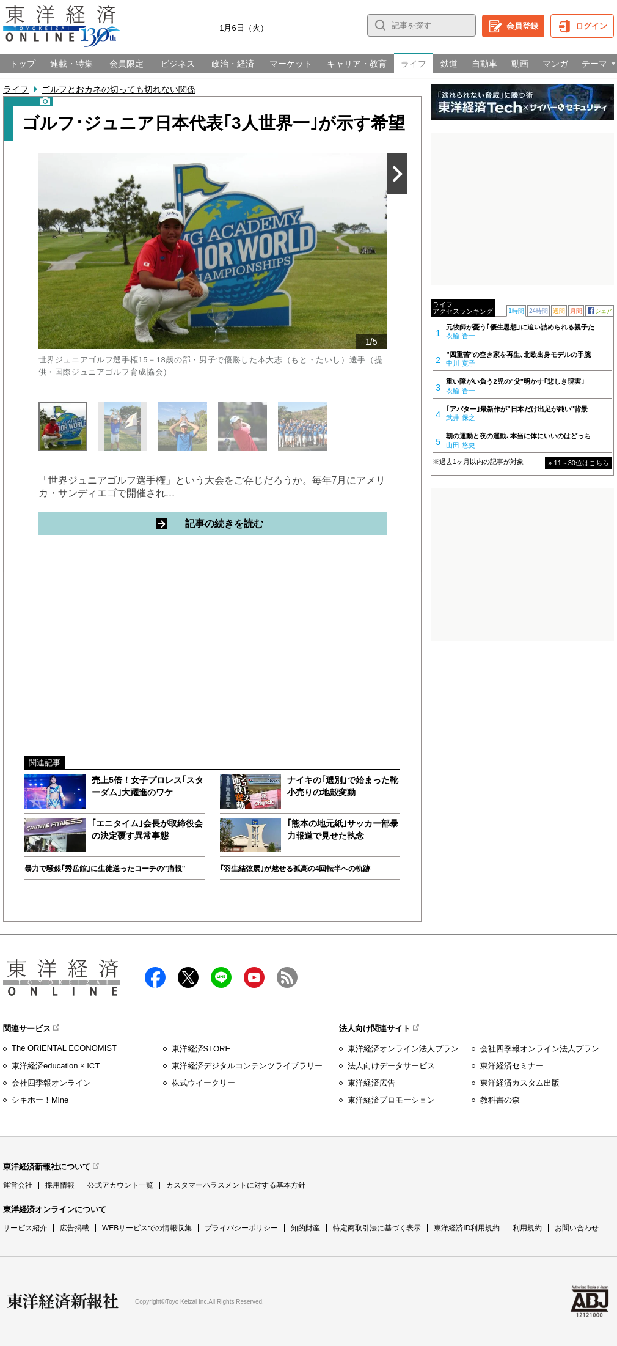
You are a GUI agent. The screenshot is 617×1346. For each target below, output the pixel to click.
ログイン (591, 26)
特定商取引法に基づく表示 (377, 1228)
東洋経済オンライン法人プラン (403, 1048)
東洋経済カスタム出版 (520, 1082)
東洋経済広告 (371, 1082)
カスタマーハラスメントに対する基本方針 (235, 1185)
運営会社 (17, 1185)
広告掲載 (74, 1228)
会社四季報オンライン (51, 1082)
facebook (155, 977)
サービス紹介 (25, 1228)
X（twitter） (188, 977)
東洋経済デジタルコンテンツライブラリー (247, 1065)
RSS (287, 977)
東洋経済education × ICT (56, 1065)
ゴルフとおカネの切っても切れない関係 (118, 89)
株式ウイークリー (203, 1082)
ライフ (16, 89)
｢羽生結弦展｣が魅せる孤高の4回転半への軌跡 (295, 868)
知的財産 (305, 1228)
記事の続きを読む (271, 523)
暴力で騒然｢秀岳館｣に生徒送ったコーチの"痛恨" (104, 868)
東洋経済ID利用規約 (467, 1228)
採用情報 (60, 1185)
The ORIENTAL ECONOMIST (64, 1048)
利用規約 (527, 1228)
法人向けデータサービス (391, 1065)
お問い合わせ (577, 1228)
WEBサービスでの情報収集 (147, 1228)
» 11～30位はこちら (578, 462)
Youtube (254, 977)
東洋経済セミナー (512, 1065)
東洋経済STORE (201, 1048)
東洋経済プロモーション (391, 1100)
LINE (221, 977)
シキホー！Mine (40, 1100)
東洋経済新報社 (63, 1301)
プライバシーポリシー (241, 1228)
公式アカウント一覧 (120, 1185)
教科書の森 (500, 1100)
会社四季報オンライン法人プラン (539, 1048)
